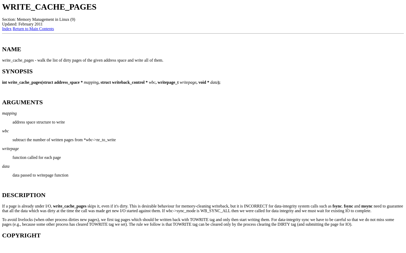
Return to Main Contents (33, 29)
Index (6, 29)
